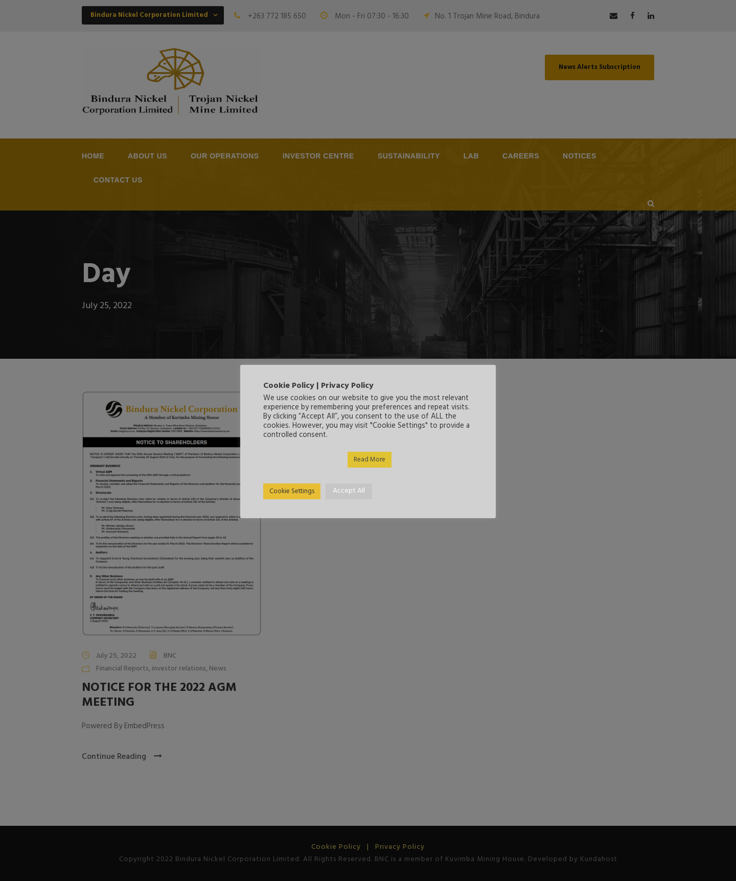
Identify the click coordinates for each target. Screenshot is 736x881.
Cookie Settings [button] (291, 491)
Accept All (349, 491)
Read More (369, 459)
